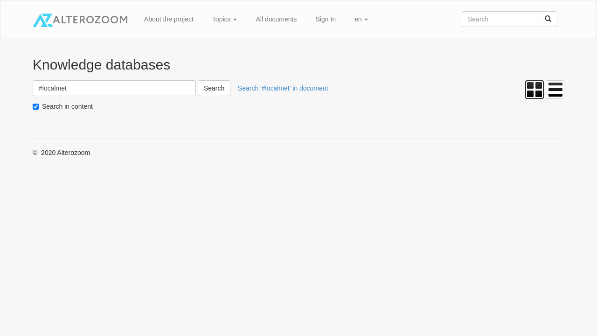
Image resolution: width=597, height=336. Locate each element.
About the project (169, 19)
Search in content (67, 106)
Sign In (325, 19)
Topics (224, 19)
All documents (276, 19)
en (361, 19)
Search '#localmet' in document (283, 88)
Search (214, 88)
